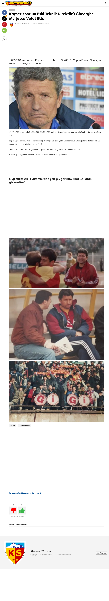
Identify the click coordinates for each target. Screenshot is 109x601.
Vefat (12, 426)
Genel (12, 10)
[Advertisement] (56, 42)
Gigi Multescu (24, 426)
